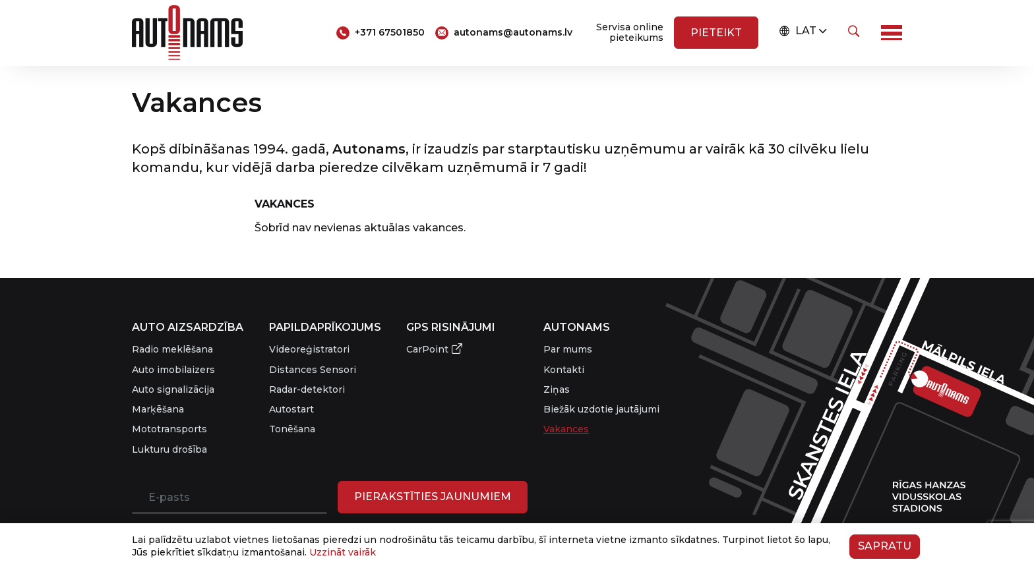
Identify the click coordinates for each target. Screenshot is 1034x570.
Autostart (291, 409)
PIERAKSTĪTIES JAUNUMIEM (432, 496)
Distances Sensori (312, 370)
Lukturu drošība (169, 449)
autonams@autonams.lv (513, 32)
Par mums (567, 349)
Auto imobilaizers (173, 370)
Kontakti (563, 370)
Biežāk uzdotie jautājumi (601, 409)
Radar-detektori (307, 389)
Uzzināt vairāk (342, 552)
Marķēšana (158, 409)
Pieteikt (716, 32)
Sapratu (884, 546)
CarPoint (427, 349)
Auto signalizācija (173, 389)
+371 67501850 (390, 32)
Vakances (566, 429)
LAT (797, 31)
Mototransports (169, 429)
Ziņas (556, 389)
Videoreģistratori (309, 349)
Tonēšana (292, 429)
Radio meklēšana (172, 349)
